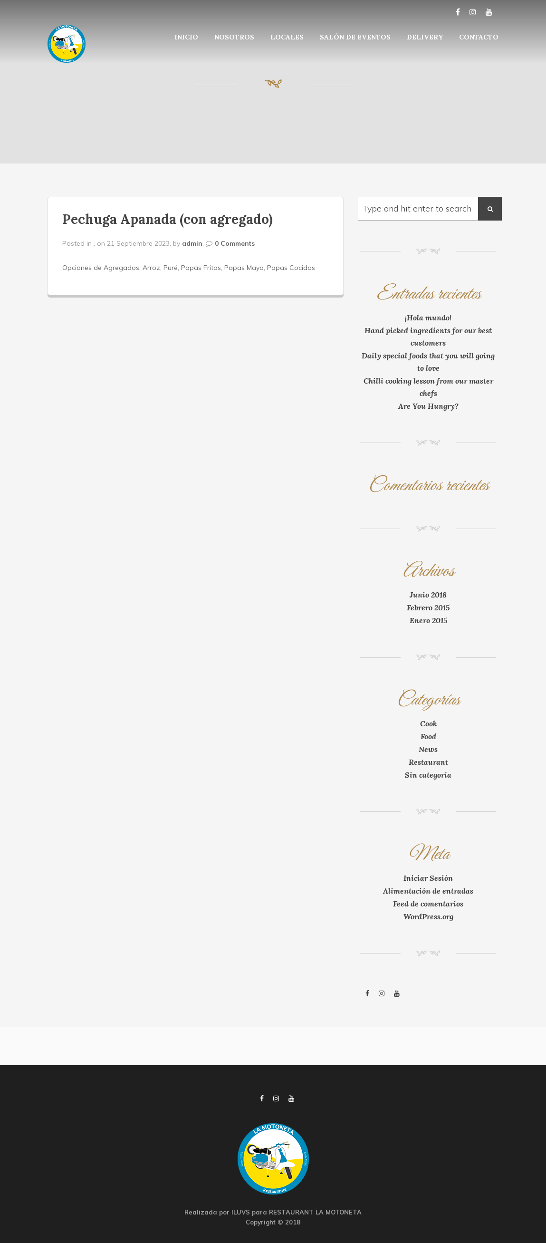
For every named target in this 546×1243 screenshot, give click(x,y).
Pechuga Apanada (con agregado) (167, 219)
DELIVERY (425, 37)
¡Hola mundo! (428, 317)
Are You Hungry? (428, 406)
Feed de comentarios (428, 903)
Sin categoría (428, 775)
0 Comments (235, 243)
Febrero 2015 (428, 607)
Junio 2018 (428, 594)
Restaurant (428, 762)
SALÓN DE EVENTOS (355, 37)
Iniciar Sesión (428, 878)
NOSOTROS (234, 37)
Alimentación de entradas (428, 891)
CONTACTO (478, 37)
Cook (428, 723)
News (428, 749)
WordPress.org (428, 916)
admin (192, 243)
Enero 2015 (428, 620)
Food (428, 736)
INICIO (186, 37)
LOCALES (287, 37)
